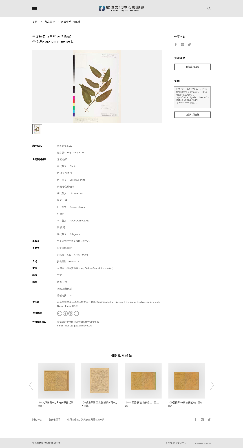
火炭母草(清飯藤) (71, 21)
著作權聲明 (54, 419)
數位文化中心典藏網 (121, 8)
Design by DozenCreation (202, 443)
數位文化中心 (179, 443)
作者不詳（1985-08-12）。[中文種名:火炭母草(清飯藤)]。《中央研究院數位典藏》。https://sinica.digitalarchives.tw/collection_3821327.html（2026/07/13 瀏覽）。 (192, 97)
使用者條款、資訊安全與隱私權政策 (85, 419)
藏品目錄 (50, 21)
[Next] (209, 385)
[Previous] (34, 385)
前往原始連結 (192, 66)
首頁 (35, 21)
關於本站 (37, 419)
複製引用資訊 (192, 114)
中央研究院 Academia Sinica (46, 443)
